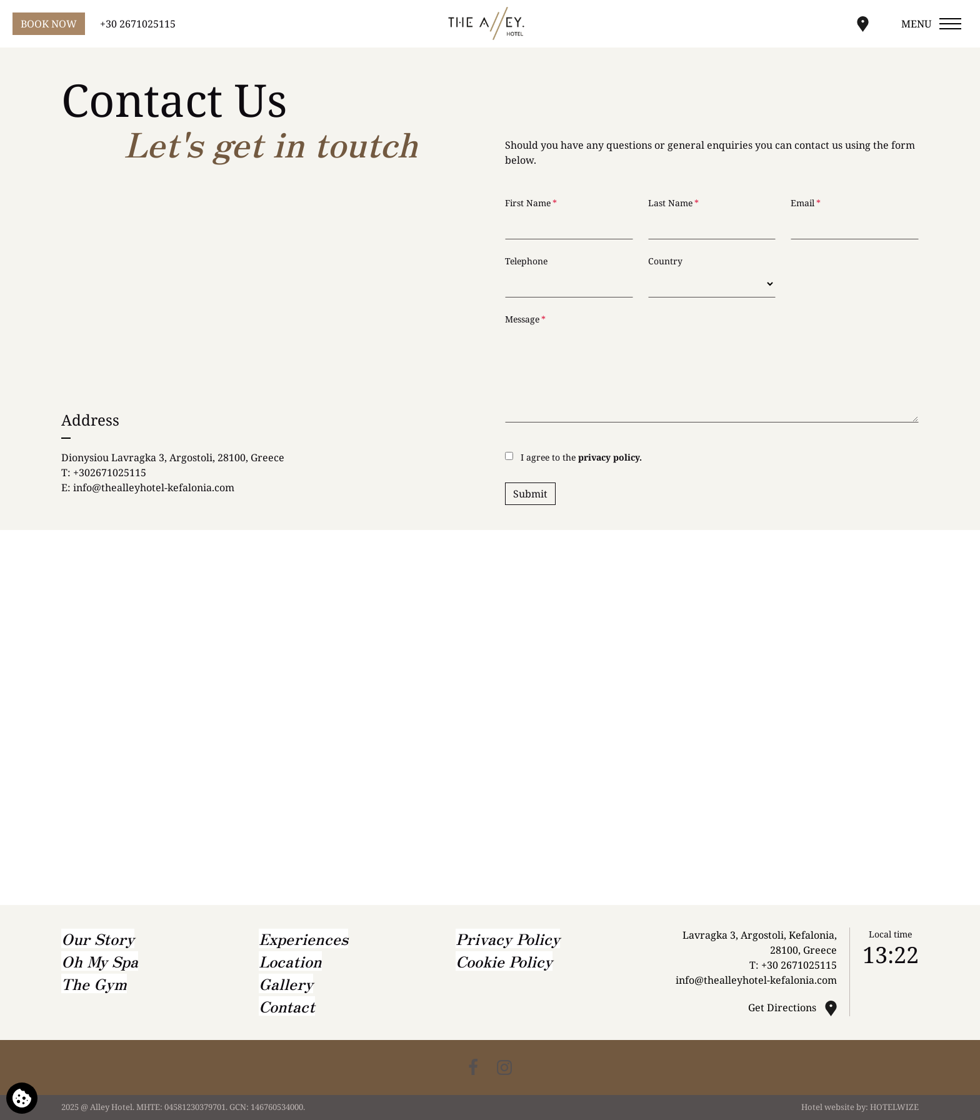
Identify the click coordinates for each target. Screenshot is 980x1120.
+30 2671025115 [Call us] (138, 24)
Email (806, 203)
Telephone (526, 261)
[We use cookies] (22, 1098)
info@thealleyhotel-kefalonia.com (153, 487)
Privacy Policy (508, 938)
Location (290, 961)
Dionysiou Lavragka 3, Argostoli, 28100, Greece (172, 457)
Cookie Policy (504, 961)
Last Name (673, 203)
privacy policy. (610, 457)
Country (665, 261)
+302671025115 (109, 472)
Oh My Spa (99, 961)
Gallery (286, 983)
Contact (287, 1006)
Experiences (303, 938)
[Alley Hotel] (489, 23)
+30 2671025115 (799, 965)
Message (525, 319)
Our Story (97, 938)
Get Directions (783, 1007)
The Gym (94, 983)
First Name (531, 203)
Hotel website (827, 1106)
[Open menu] (932, 23)
